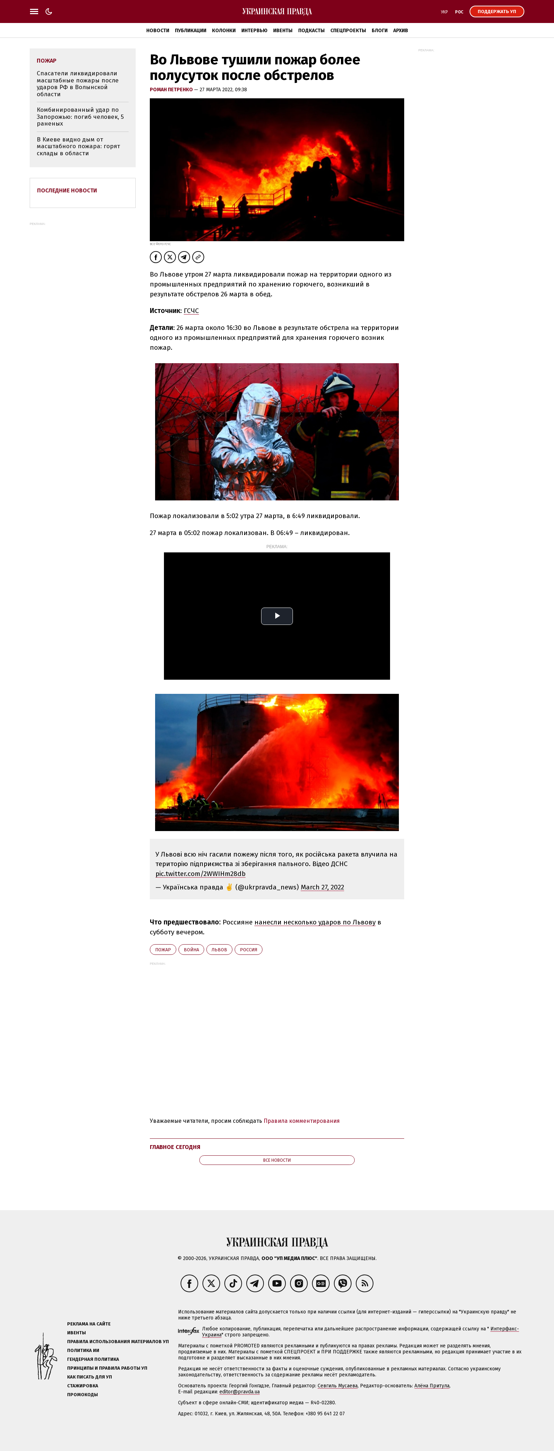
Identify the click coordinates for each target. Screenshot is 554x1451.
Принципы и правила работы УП (107, 1368)
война (191, 949)
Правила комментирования (302, 1121)
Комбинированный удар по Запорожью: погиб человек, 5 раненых (80, 116)
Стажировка (82, 1385)
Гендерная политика (93, 1359)
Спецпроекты (348, 31)
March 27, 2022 (322, 887)
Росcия (248, 949)
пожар (163, 949)
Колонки (224, 31)
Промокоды (82, 1394)
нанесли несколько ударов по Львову (315, 922)
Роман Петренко (172, 90)
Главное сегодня (175, 1147)
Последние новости (67, 190)
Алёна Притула (431, 1386)
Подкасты (311, 31)
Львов (219, 949)
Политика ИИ (83, 1350)
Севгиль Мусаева (338, 1386)
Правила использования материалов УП (118, 1341)
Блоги (380, 31)
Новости (157, 31)
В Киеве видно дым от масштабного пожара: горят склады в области (78, 146)
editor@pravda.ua (239, 1392)
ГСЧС (191, 311)
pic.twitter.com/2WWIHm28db (200, 874)
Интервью (254, 31)
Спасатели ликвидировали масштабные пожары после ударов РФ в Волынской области (78, 84)
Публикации (190, 31)
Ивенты (283, 31)
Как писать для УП (89, 1377)
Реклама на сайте (89, 1324)
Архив (400, 31)
